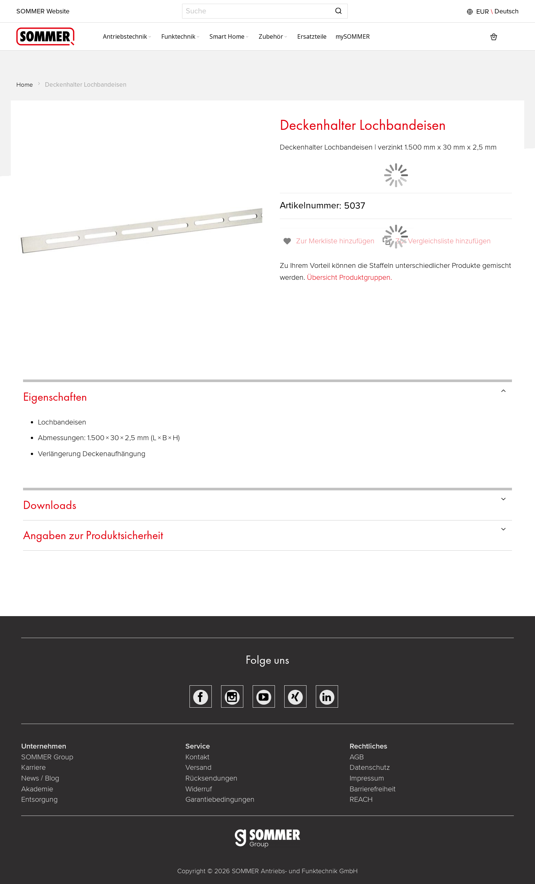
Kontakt (197, 757)
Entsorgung (39, 799)
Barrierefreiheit (373, 789)
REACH (361, 799)
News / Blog (40, 778)
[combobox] (265, 11)
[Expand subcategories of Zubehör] (285, 37)
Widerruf (198, 789)
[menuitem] (127, 36)
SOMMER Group (47, 757)
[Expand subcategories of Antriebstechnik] (149, 37)
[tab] (267, 395)
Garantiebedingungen (219, 799)
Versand (198, 767)
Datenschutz (370, 767)
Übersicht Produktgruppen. (350, 277)
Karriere (33, 767)
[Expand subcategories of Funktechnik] (198, 37)
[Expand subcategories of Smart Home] (247, 37)
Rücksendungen (211, 778)
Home (24, 85)
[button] (492, 11)
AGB (357, 757)
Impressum (367, 778)
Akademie (38, 789)
